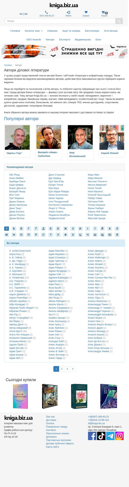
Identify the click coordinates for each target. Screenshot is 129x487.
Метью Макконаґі (97, 184)
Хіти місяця (111, 30)
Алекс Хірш (94, 297)
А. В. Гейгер (15, 257)
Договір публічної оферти (60, 443)
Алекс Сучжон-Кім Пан (100, 277)
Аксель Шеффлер (58, 311)
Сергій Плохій (109, 153)
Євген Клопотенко (58, 194)
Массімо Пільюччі (97, 181)
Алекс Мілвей (95, 264)
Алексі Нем (94, 321)
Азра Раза (54, 284)
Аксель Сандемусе (59, 307)
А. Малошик (15, 274)
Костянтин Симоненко (61, 205)
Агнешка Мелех (17, 341)
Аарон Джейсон (17, 294)
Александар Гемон (98, 304)
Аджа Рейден (56, 267)
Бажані (86, 14)
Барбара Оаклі (17, 181)
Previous (4, 396)
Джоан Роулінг (17, 215)
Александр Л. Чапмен (100, 307)
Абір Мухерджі (17, 304)
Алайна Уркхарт (57, 317)
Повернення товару (56, 426)
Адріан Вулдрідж (58, 271)
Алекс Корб (94, 254)
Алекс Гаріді (55, 358)
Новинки (52, 30)
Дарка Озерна (17, 201)
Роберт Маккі (95, 198)
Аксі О (52, 314)
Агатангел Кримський (20, 338)
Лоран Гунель (56, 211)
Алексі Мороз (95, 317)
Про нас (50, 416)
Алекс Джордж (96, 250)
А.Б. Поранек (16, 281)
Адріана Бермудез (59, 277)
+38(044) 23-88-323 (98, 420)
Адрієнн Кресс (56, 281)
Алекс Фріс (94, 284)
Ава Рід (13, 314)
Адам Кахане (16, 354)
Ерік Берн (54, 188)
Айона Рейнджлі (57, 301)
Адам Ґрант (15, 351)
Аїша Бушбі (55, 287)
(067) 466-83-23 (46, 14)
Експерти (64, 39)
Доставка (51, 420)
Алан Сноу (54, 338)
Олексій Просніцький (99, 194)
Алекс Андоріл (56, 344)
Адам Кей (14, 358)
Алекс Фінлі (94, 281)
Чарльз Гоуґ (14, 153)
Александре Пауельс (99, 311)
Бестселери (92, 30)
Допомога (51, 436)
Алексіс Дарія (95, 328)
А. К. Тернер (16, 267)
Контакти (51, 430)
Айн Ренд (14, 174)
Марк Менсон (95, 178)
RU (21, 14)
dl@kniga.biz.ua (96, 423)
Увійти (68, 14)
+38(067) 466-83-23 (98, 416)
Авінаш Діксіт (16, 324)
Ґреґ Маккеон (16, 198)
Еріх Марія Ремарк (59, 191)
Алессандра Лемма (98, 351)
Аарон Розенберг (18, 297)
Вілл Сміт (14, 194)
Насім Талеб (94, 188)
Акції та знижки (71, 30)
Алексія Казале (96, 334)
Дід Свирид (55, 178)
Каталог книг (33, 30)
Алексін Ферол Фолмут (100, 324)
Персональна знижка (57, 433)
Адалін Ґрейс (16, 344)
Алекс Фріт (94, 287)
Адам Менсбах (57, 250)
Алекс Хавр (94, 291)
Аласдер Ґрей (56, 341)
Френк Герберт (96, 208)
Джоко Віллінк (16, 218)
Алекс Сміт (94, 274)
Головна (15, 30)
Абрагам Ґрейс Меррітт (22, 307)
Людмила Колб (57, 218)
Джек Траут (15, 208)
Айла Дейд (54, 294)
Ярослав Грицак (96, 218)
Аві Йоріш (14, 321)
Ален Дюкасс (95, 344)
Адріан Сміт (55, 274)
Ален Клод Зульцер (98, 348)
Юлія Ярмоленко (97, 215)
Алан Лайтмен (56, 328)
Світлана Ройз (95, 201)
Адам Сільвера (57, 257)
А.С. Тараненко (17, 287)
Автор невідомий (18, 328)
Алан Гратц (55, 324)
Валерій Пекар (17, 191)
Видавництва (83, 39)
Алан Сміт (54, 334)
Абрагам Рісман (18, 311)
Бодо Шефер (16, 184)
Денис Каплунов (18, 205)
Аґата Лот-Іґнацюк (19, 334)
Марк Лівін (93, 174)
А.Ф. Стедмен (16, 291)
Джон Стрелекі (56, 174)
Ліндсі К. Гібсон (57, 208)
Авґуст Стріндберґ (19, 317)
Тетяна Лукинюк (96, 205)
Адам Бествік (16, 348)
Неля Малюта (95, 191)
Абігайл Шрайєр (18, 301)
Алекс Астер (55, 348)
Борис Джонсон (17, 188)
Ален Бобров (95, 338)
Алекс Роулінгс (96, 267)
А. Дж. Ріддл (16, 260)
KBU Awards (34, 39)
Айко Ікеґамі (55, 291)
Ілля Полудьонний (58, 201)
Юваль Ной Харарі (98, 211)
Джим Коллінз (16, 211)
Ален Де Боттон (96, 341)
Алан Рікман (55, 331)
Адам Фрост (55, 264)
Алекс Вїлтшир (57, 354)
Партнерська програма (58, 440)
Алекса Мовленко (97, 301)
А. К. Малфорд (17, 264)
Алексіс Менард (96, 331)
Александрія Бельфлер (100, 314)
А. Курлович (15, 271)
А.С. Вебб (14, 284)
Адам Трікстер (56, 260)
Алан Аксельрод (57, 321)
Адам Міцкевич (57, 254)
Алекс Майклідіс (97, 257)
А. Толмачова (16, 277)
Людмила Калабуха (59, 215)
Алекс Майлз (95, 260)
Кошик (104, 14)
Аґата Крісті (15, 331)
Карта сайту (52, 446)
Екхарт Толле (56, 184)
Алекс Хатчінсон (97, 294)
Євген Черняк (56, 198)
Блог (98, 39)
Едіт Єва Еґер (56, 181)
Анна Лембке (16, 178)
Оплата (50, 423)
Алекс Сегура (95, 271)
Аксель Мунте (56, 304)
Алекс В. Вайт (56, 351)
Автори (50, 39)
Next (124, 396)
